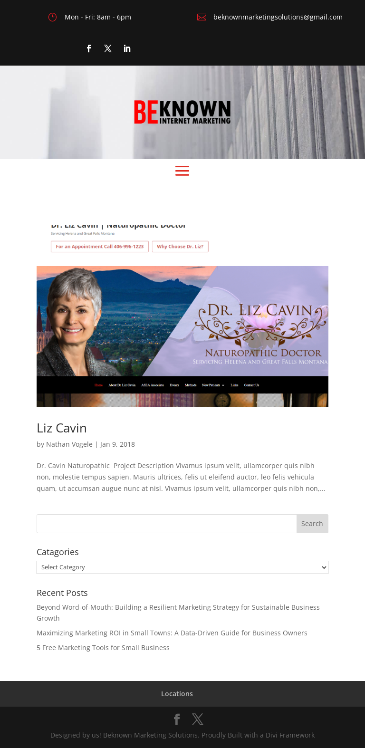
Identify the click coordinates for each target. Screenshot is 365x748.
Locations (177, 693)
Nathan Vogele (69, 444)
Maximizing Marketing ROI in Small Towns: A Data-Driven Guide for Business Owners (172, 632)
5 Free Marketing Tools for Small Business (103, 647)
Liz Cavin (62, 427)
